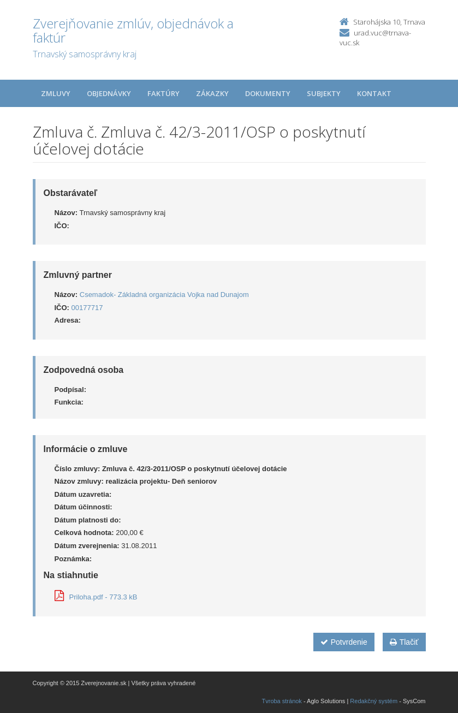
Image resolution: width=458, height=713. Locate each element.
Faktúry (163, 93)
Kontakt (374, 93)
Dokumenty (267, 93)
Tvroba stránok (282, 701)
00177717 (87, 308)
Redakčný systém (373, 701)
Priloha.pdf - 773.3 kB (96, 597)
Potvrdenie (343, 642)
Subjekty (324, 93)
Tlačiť (404, 642)
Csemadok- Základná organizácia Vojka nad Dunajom (164, 294)
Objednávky (109, 93)
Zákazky (212, 93)
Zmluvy (55, 93)
